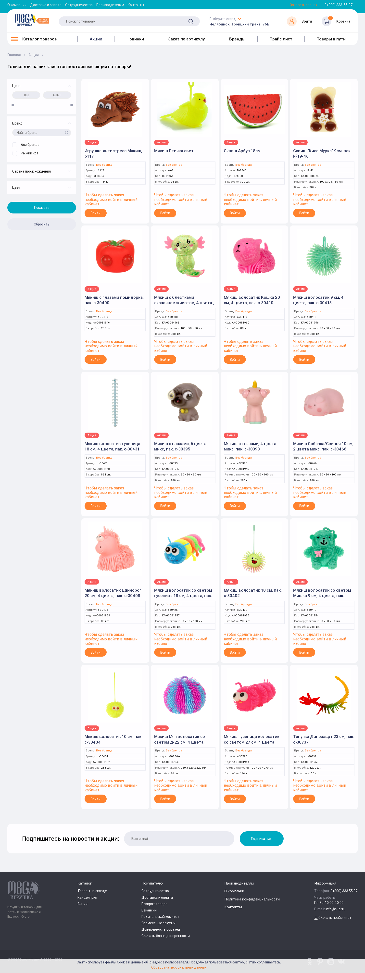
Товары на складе (92, 891)
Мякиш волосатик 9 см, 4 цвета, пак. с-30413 (318, 300)
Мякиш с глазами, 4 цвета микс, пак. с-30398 (250, 446)
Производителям (110, 5)
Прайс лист (281, 39)
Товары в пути (331, 39)
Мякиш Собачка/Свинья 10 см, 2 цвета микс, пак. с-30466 (323, 446)
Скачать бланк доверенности (165, 936)
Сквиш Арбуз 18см (242, 150)
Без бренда (104, 164)
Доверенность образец (160, 929)
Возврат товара (154, 904)
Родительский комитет (160, 917)
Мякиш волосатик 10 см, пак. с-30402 (253, 592)
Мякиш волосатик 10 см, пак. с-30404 (113, 739)
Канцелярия (87, 897)
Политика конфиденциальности (252, 899)
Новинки (135, 39)
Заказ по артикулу (186, 39)
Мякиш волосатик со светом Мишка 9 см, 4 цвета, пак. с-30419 (322, 595)
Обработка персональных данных (178, 967)
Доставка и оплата (46, 5)
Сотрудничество (79, 5)
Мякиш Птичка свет (174, 150)
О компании (16, 5)
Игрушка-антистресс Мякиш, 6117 (113, 153)
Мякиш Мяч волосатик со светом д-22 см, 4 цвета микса (179, 742)
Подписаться (261, 838)
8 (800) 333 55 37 (344, 891)
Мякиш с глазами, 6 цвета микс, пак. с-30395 (180, 446)
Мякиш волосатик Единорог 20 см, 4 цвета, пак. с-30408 (113, 592)
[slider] (13, 105)
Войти (96, 213)
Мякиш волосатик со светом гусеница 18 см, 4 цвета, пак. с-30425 (183, 595)
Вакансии (149, 910)
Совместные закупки (158, 923)
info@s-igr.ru (335, 909)
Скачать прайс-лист (332, 918)
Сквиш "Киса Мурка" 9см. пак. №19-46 (322, 153)
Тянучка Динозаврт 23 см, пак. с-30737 (323, 739)
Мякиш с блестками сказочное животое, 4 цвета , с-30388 (184, 303)
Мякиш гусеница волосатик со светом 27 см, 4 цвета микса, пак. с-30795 (251, 742)
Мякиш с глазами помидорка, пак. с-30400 (114, 300)
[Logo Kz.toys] (32, 20)
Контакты (136, 5)
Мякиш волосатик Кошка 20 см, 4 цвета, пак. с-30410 (252, 300)
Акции (96, 39)
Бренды (237, 39)
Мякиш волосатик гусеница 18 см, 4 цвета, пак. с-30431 (112, 446)
